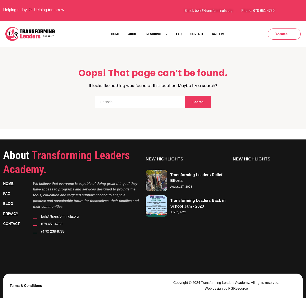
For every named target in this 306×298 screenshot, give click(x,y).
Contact (196, 34)
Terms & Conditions (26, 286)
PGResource (238, 288)
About (133, 34)
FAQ (179, 34)
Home (115, 34)
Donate (281, 34)
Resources (157, 34)
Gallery (218, 34)
